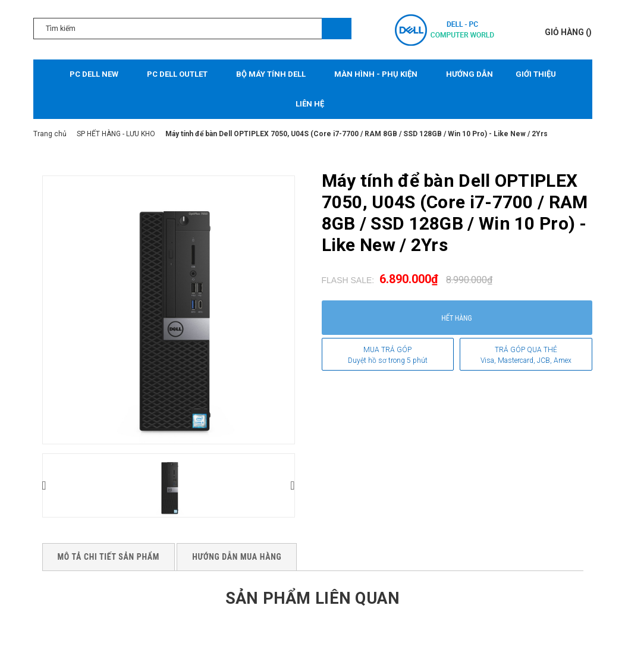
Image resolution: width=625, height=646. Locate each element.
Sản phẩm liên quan (312, 597)
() (568, 32)
